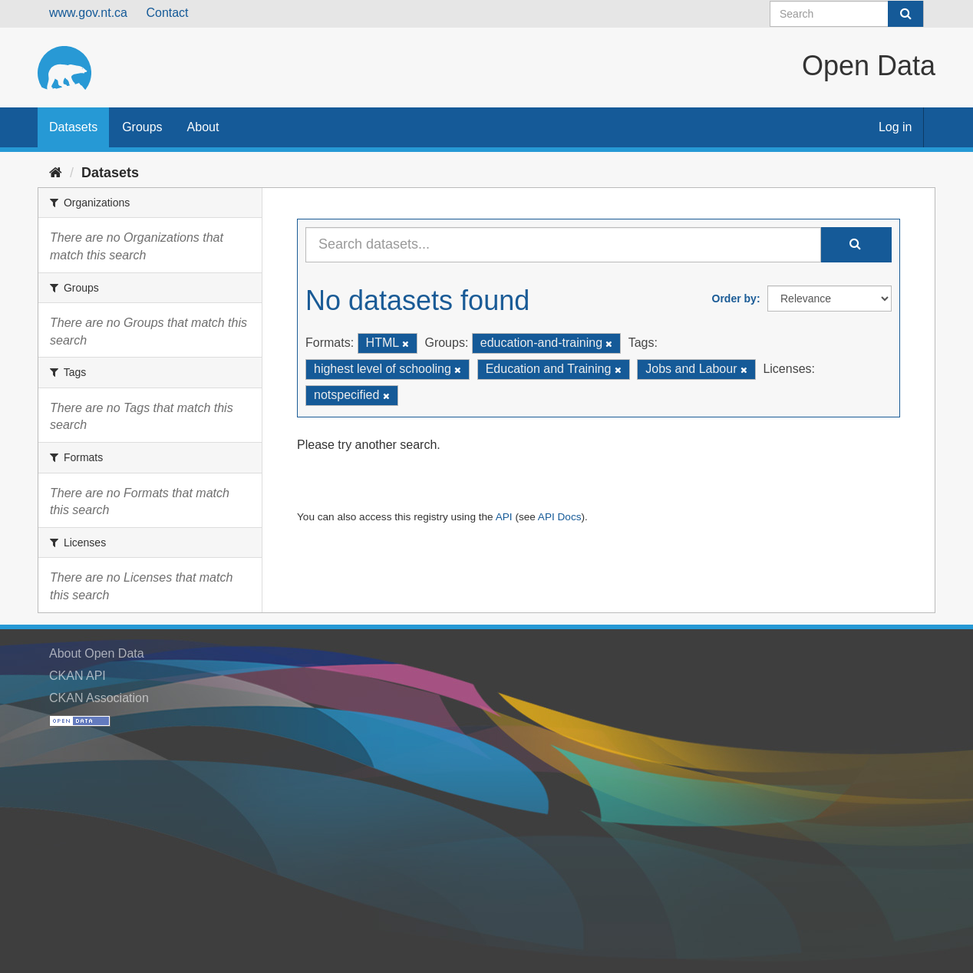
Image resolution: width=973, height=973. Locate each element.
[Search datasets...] (563, 244)
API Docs (560, 517)
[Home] (55, 172)
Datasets (73, 127)
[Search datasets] (847, 14)
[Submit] (905, 14)
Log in (895, 127)
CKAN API (77, 675)
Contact (167, 12)
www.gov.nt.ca (88, 12)
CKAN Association (99, 697)
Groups (142, 127)
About (203, 127)
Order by (734, 298)
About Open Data (96, 653)
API (504, 517)
